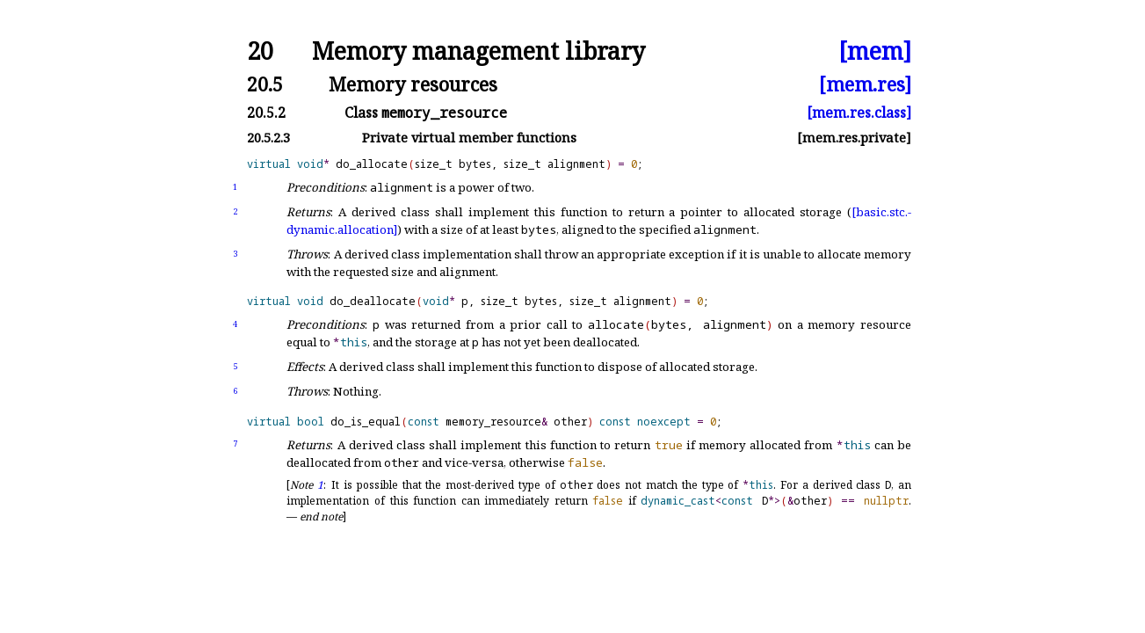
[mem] (874, 51)
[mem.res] (865, 84)
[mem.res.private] (854, 137)
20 (260, 51)
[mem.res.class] (859, 113)
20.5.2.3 (268, 137)
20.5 (265, 84)
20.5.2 (266, 113)
